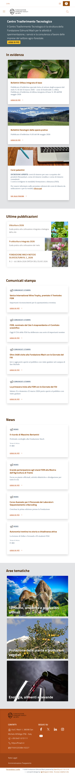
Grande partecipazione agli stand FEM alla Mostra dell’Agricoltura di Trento (34, 472)
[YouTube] (41, 737)
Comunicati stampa (22, 290)
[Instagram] (62, 730)
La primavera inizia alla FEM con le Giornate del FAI (34, 387)
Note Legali (12, 759)
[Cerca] (67, 11)
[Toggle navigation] (4, 11)
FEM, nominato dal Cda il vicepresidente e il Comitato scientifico (35, 327)
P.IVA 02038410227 (18, 749)
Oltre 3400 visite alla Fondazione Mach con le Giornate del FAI (36, 357)
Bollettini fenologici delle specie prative (30, 130)
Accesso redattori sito (61, 773)
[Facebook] (41, 730)
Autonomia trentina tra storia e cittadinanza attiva (34, 533)
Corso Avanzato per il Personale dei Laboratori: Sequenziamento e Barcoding (32, 505)
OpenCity (57, 771)
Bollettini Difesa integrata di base (27, 82)
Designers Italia (46, 773)
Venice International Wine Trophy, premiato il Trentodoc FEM (37, 297)
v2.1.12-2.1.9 (64, 771)
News (16, 430)
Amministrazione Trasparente (19, 764)
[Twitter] (48, 730)
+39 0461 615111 (18, 739)
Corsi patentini (18, 170)
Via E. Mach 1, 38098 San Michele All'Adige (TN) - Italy (20, 733)
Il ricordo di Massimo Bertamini (25, 435)
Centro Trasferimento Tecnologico (29, 21)
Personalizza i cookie (13, 771)
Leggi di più (13, 42)
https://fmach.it (16, 744)
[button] (9, 3)
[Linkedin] (55, 730)
